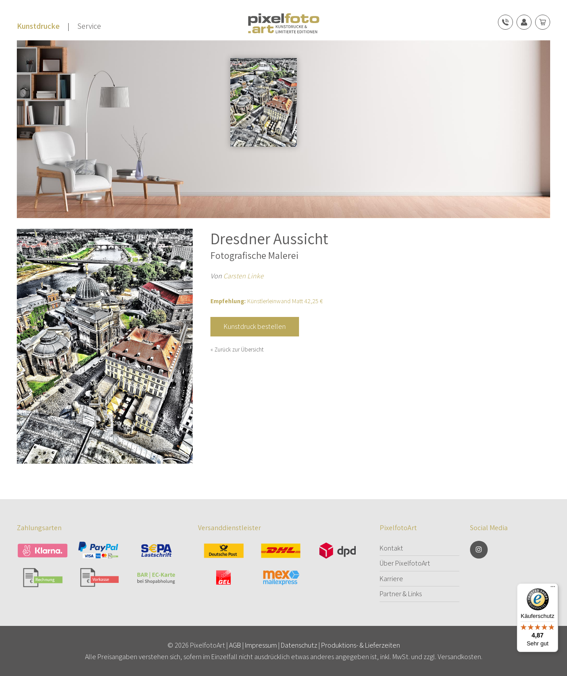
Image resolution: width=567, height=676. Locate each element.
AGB (235, 645)
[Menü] (553, 588)
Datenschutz (299, 645)
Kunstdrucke (38, 26)
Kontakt (391, 548)
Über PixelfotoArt (405, 563)
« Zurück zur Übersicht (237, 349)
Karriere (391, 578)
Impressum (261, 645)
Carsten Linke (243, 276)
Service (89, 26)
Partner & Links (401, 593)
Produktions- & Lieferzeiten (360, 645)
